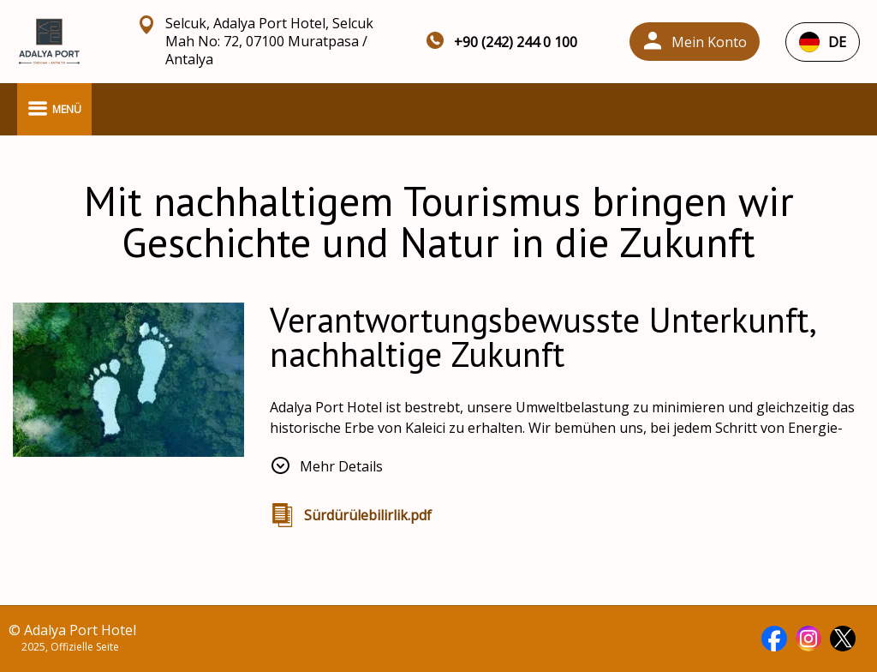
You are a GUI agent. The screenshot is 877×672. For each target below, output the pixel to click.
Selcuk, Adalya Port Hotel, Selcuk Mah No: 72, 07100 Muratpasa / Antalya (269, 42)
